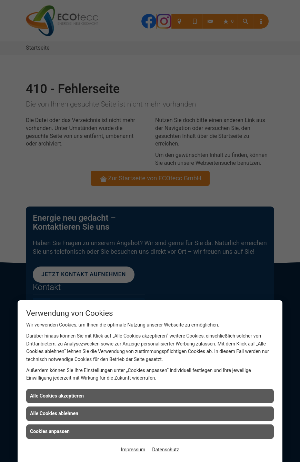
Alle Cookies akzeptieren (57, 396)
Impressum (133, 449)
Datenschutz (165, 449)
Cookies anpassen (50, 431)
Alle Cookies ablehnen (54, 413)
